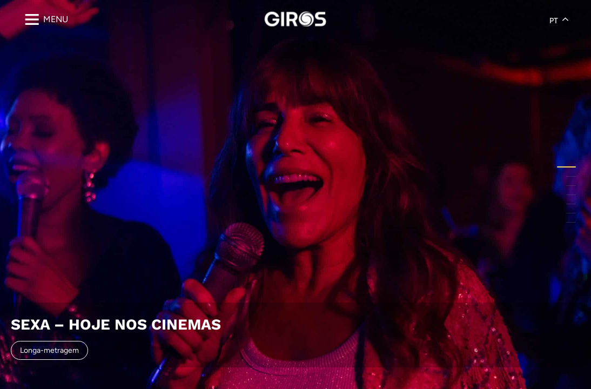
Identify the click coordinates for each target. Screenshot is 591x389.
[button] (566, 166)
